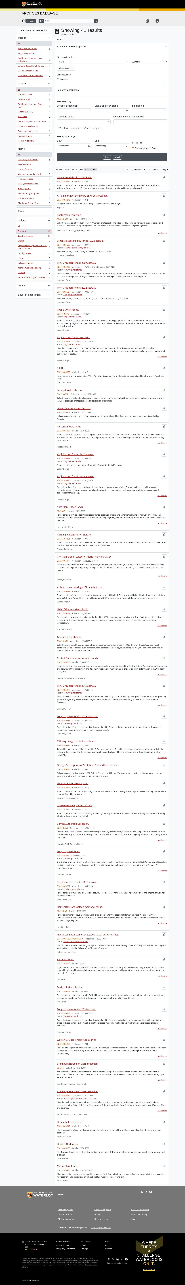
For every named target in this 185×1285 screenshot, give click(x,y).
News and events (101, 1219)
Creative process (34, 236)
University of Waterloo (34, 160)
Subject (22, 220)
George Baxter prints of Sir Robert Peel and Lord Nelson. (87, 765)
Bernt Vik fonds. (65, 959)
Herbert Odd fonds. (67, 1144)
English (34, 241)
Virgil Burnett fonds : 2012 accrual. (75, 476)
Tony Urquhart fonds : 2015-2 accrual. (77, 716)
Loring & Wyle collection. (70, 390)
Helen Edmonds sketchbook (72, 609)
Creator (22, 83)
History (34, 259)
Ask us (133, 1219)
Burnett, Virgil (34, 100)
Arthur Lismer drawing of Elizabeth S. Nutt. (80, 587)
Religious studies (34, 263)
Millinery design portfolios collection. (77, 741)
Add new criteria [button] (65, 68)
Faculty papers (34, 254)
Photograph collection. (69, 215)
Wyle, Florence (34, 165)
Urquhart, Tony (34, 95)
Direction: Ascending (157, 169)
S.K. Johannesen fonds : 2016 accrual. (77, 882)
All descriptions (94, 128)
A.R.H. (60, 368)
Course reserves (65, 1214)
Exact (154, 148)
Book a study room (102, 1209)
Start (59, 141)
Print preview (62, 169)
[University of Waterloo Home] (32, 4)
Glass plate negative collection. (73, 408)
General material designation (128, 116)
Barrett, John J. (34, 189)
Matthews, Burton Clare (34, 203)
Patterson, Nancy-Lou (34, 132)
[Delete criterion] (166, 62)
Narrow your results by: (34, 30)
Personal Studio (34, 136)
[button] (148, 21)
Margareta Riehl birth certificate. (74, 177)
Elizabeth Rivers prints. (69, 1122)
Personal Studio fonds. (69, 426)
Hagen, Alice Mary (34, 141)
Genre (21, 285)
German (34, 273)
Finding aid (138, 105)
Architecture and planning (34, 268)
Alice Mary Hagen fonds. (70, 507)
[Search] (69, 21)
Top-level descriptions (70, 128)
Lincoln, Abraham (34, 199)
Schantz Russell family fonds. (34, 66)
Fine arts (34, 232)
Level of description (29, 295)
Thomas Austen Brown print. (72, 783)
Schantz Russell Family (34, 127)
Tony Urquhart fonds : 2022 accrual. (76, 287)
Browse (30, 21)
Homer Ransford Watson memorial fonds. (80, 907)
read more (162, 233)
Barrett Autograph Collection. (73, 823)
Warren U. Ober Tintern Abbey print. (76, 1039)
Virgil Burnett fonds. (34, 54)
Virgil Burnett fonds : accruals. (73, 337)
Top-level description (68, 90)
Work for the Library (140, 1209)
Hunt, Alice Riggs (34, 179)
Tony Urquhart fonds (34, 49)
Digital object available (106, 105)
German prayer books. (69, 637)
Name (21, 149)
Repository (62, 79)
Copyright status (65, 116)
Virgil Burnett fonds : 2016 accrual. (75, 454)
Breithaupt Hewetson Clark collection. (34, 59)
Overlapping (141, 148)
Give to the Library (139, 1214)
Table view (90, 169)
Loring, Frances (34, 170)
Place (21, 211)
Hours (97, 1214)
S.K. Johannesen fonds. (34, 71)
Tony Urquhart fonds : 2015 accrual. (76, 685)
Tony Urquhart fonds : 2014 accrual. (76, 1009)
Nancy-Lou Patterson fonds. (34, 76)
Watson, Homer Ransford (34, 175)
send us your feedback (101, 1227)
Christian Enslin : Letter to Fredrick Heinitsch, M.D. (84, 556)
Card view (77, 169)
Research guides (65, 1209)
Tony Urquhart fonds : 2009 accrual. (76, 262)
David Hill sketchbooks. (69, 987)
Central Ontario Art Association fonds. (77, 658)
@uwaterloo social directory (117, 1263)
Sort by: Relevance (135, 169)
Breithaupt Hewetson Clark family (34, 105)
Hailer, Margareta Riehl (34, 184)
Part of (22, 38)
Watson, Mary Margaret (34, 194)
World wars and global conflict (34, 278)
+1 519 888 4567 (31, 1249)
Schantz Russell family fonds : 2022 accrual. (80, 240)
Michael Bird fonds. (67, 1166)
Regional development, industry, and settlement (34, 247)
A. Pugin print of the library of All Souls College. (82, 195)
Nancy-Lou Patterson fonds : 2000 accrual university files (87, 934)
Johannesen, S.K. (34, 112)
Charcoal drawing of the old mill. (74, 805)
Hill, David (34, 117)
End (97, 141)
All (19, 43)
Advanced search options (71, 46)
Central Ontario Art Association (34, 122)
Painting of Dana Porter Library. (74, 534)
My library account (66, 1219)
